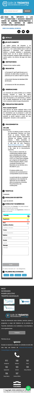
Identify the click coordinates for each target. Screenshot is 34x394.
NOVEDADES (5, 291)
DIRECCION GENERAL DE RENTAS (11, 28)
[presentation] (15, 258)
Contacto (17, 332)
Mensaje (5, 245)
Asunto (5, 240)
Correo (5, 230)
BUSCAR (27, 11)
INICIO (3, 288)
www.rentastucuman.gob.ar (15, 145)
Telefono (4, 235)
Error (16, 221)
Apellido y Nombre (8, 225)
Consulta (16, 214)
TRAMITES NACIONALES (9, 296)
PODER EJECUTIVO (8, 293)
